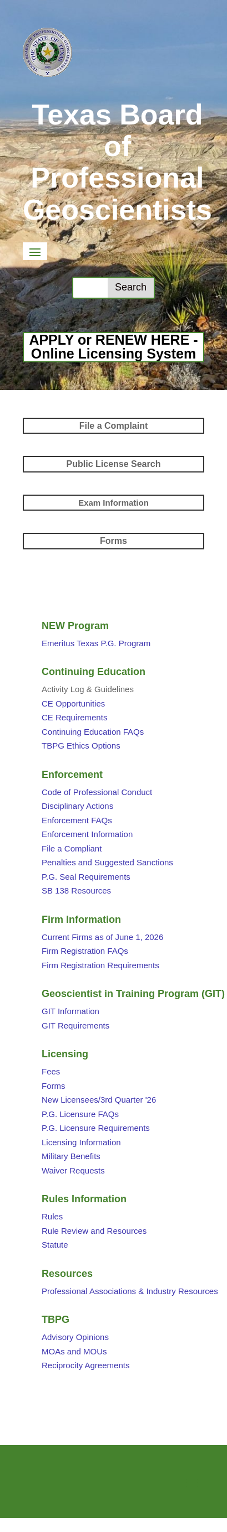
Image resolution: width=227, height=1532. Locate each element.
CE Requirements (74, 717)
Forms (53, 1085)
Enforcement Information (87, 834)
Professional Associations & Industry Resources (130, 1291)
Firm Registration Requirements (100, 965)
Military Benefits (71, 1156)
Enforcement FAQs (77, 820)
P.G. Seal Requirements (86, 876)
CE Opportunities (73, 703)
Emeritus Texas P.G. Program (96, 643)
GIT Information (70, 1011)
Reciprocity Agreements (85, 1365)
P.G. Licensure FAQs (80, 1114)
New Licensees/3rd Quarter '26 (99, 1099)
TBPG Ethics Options (81, 745)
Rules (52, 1216)
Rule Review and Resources (94, 1230)
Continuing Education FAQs (93, 731)
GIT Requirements (75, 1025)
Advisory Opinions (75, 1337)
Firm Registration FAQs (85, 950)
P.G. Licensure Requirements (96, 1128)
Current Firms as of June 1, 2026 (102, 937)
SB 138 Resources (76, 890)
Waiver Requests (73, 1170)
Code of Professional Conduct (97, 792)
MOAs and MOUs (74, 1351)
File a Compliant (72, 848)
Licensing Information (81, 1142)
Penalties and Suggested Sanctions (107, 862)
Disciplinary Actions (77, 806)
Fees (51, 1071)
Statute (55, 1244)
